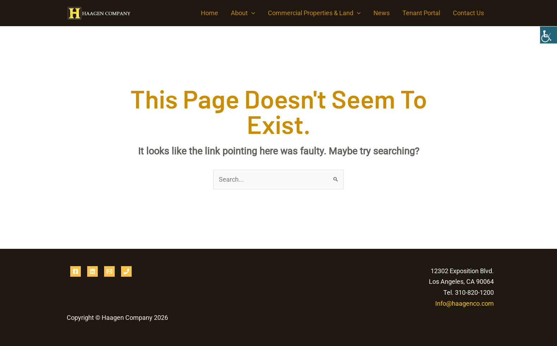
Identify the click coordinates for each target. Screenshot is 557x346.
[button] (251, 13)
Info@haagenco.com (464, 303)
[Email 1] (109, 271)
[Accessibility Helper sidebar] (548, 35)
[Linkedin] (92, 271)
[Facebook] (75, 271)
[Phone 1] (126, 271)
